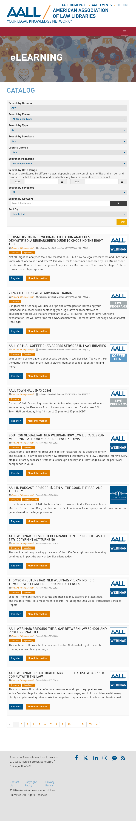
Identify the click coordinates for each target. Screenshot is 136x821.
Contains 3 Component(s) (22, 248)
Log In (123, 5)
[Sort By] (68, 214)
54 (82, 724)
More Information (37, 278)
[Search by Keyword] (60, 203)
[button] (118, 203)
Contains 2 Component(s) (22, 297)
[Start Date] (41, 181)
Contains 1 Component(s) (22, 443)
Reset (122, 222)
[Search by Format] (68, 119)
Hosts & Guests (30, 500)
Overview (15, 253)
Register (16, 278)
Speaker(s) (28, 253)
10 (69, 724)
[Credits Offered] (68, 152)
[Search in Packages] (68, 164)
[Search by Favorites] (68, 192)
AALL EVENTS (102, 5)
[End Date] (101, 181)
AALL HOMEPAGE (74, 5)
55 (90, 724)
